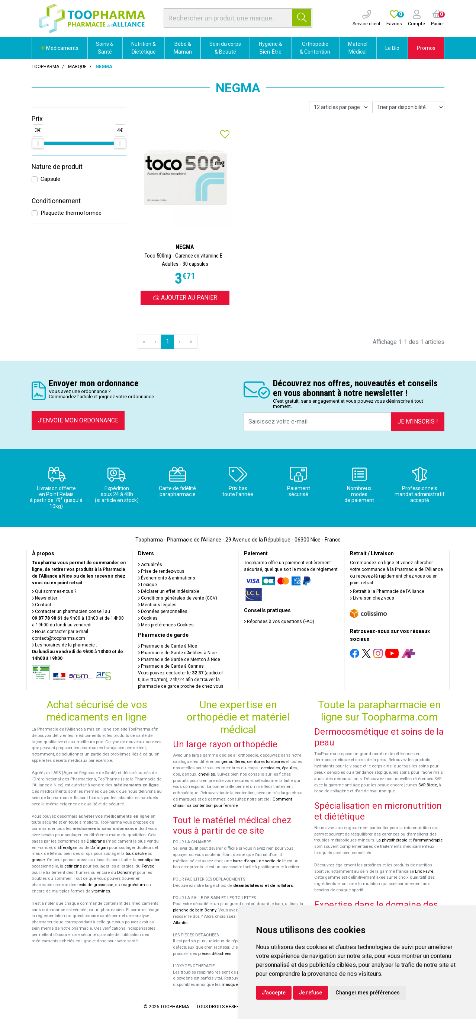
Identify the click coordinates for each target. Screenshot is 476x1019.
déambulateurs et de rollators (263, 885)
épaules (289, 768)
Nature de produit (57, 166)
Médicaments (59, 48)
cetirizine (73, 866)
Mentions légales (157, 604)
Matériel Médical (357, 48)
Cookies (148, 618)
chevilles (206, 774)
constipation (149, 859)
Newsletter (44, 598)
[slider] (38, 143)
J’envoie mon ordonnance (78, 420)
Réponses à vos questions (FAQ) (279, 621)
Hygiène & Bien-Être (270, 48)
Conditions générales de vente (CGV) (177, 598)
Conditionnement (56, 201)
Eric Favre (424, 871)
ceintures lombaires (266, 761)
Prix (37, 118)
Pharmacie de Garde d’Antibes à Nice (177, 652)
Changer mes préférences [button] (367, 993)
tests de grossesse (95, 884)
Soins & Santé (104, 48)
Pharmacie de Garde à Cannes (171, 666)
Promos (426, 48)
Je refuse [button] (310, 993)
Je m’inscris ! (418, 421)
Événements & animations (166, 578)
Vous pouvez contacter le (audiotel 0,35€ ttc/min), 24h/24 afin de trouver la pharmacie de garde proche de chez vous (180, 679)
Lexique (147, 584)
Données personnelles (162, 611)
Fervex (148, 866)
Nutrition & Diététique (143, 48)
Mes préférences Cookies (166, 624)
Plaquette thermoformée (71, 213)
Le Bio (392, 48)
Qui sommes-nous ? (54, 591)
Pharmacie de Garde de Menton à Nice (179, 659)
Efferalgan (67, 847)
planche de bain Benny (194, 910)
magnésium (133, 884)
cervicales (270, 768)
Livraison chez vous (372, 598)
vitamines (100, 891)
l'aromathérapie (428, 840)
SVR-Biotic (427, 785)
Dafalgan (99, 847)
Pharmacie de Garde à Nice (167, 646)
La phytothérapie (391, 840)
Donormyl (126, 872)
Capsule (50, 179)
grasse (38, 859)
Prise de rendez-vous (161, 571)
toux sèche (136, 853)
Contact (41, 604)
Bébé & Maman (183, 48)
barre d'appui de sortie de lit (259, 861)
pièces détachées (214, 953)
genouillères (233, 761)
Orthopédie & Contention (315, 48)
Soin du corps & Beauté (225, 48)
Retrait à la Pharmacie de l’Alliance (387, 591)
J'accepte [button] (274, 993)
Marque (77, 66)
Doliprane (96, 841)
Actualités (150, 564)
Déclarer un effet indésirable (168, 591)
